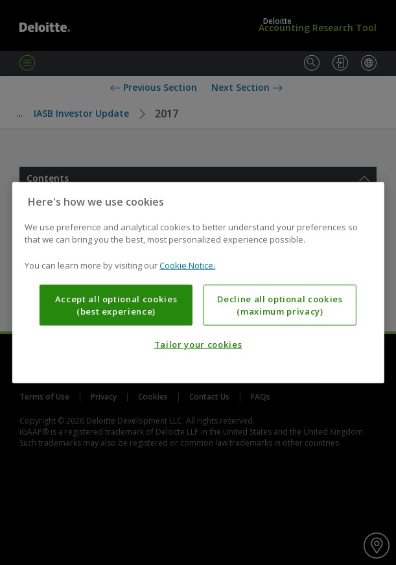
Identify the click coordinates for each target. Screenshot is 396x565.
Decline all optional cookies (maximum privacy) (279, 305)
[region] (198, 282)
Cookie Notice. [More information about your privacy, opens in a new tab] (187, 264)
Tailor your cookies (198, 344)
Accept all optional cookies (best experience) (116, 305)
